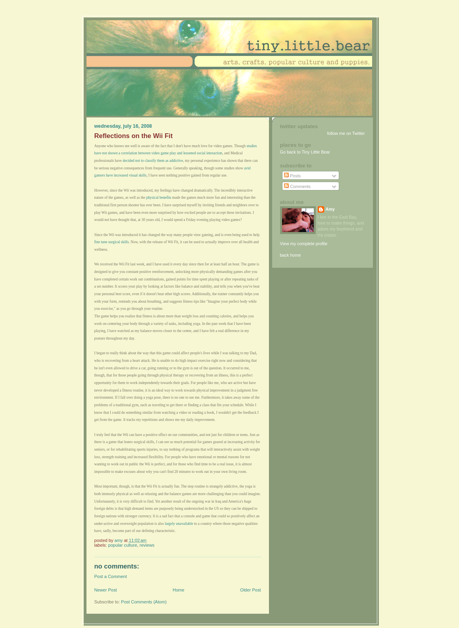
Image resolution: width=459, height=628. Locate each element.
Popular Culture (122, 545)
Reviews (147, 545)
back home (290, 255)
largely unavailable (179, 524)
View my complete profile (304, 243)
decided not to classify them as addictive (153, 161)
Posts (292, 175)
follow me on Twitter (346, 133)
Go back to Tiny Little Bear (305, 152)
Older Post (250, 590)
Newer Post (105, 590)
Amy (330, 209)
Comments (297, 186)
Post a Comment (110, 576)
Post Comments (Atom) (144, 601)
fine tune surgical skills (111, 242)
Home (178, 590)
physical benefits (158, 198)
